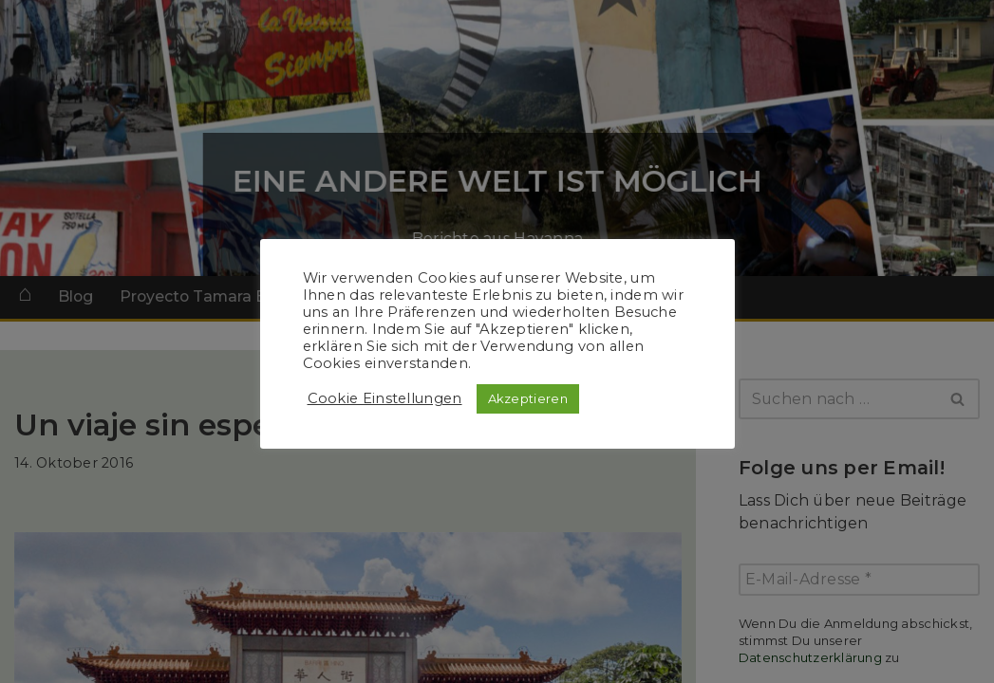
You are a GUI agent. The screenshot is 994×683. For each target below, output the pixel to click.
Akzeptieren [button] (528, 398)
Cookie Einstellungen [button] (385, 398)
